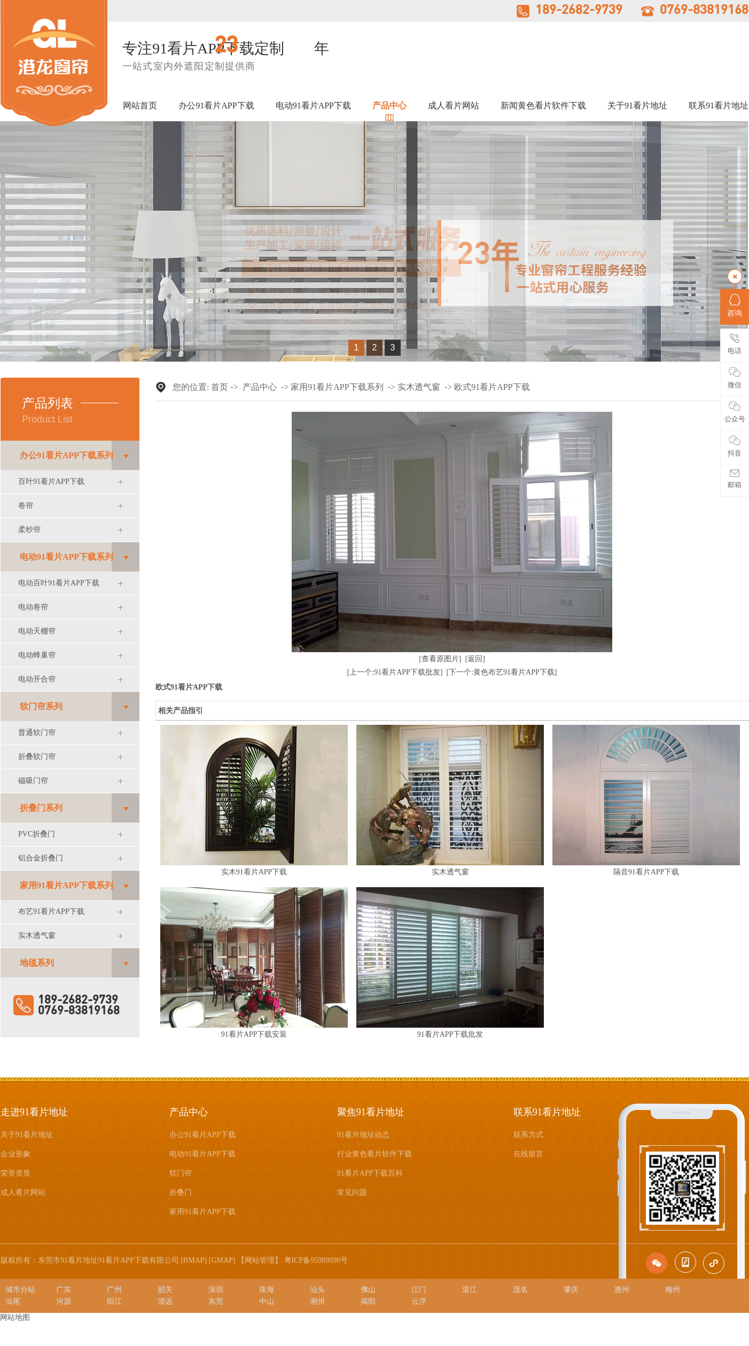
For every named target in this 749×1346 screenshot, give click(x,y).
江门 (418, 1290)
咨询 (734, 305)
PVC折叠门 (36, 834)
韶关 (165, 1290)
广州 (114, 1290)
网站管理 (260, 1260)
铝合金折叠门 (40, 858)
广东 (63, 1290)
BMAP (194, 1260)
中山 (266, 1301)
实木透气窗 (37, 936)
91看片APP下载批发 (450, 1034)
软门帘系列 (41, 706)
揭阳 (368, 1301)
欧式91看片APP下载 (491, 387)
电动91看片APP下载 (313, 105)
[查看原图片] (440, 659)
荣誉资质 (15, 1173)
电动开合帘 (37, 679)
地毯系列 (37, 962)
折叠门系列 (41, 807)
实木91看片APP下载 (254, 872)
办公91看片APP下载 (216, 105)
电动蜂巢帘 (37, 655)
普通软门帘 (37, 733)
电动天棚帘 (37, 631)
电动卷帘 (33, 607)
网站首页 (140, 105)
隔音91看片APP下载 (646, 872)
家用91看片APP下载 (202, 1212)
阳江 (114, 1301)
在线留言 (528, 1154)
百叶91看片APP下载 (51, 482)
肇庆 (571, 1290)
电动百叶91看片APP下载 (58, 583)
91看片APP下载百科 (370, 1173)
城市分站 (20, 1290)
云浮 (418, 1301)
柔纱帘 (29, 530)
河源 (63, 1301)
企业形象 (15, 1154)
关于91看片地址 (637, 105)
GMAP (221, 1260)
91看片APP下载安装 (254, 1034)
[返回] (475, 659)
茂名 (520, 1290)
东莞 (215, 1301)
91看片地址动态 (363, 1135)
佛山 (368, 1290)
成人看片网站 (453, 105)
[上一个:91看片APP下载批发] (395, 672)
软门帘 (180, 1173)
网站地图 (15, 1317)
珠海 (266, 1290)
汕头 (317, 1290)
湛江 (469, 1290)
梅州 (672, 1290)
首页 (219, 387)
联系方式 (528, 1135)
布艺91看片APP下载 (51, 911)
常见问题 (352, 1192)
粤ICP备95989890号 (316, 1260)
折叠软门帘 (37, 757)
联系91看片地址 (718, 105)
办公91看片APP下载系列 (66, 455)
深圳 (215, 1290)
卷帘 (25, 506)
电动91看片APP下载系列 (66, 556)
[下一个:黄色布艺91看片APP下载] (502, 672)
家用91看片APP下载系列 (66, 885)
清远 (165, 1301)
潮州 (317, 1301)
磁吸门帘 (33, 781)
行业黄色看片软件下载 (374, 1154)
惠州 (621, 1290)
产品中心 (389, 105)
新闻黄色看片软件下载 (543, 105)
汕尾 (12, 1301)
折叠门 (180, 1192)
